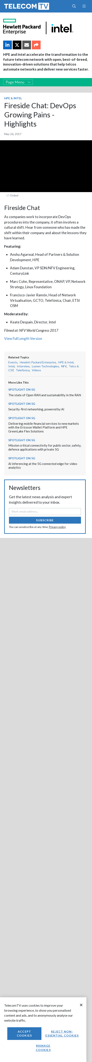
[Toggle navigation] (84, 6)
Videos (36, 370)
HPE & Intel (13, 98)
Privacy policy (57, 527)
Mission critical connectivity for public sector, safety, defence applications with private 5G (44, 447)
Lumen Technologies (45, 366)
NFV (64, 366)
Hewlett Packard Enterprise (38, 362)
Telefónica (23, 370)
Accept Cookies (24, 1033)
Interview (23, 366)
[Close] (81, 1005)
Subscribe (45, 520)
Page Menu (18, 82)
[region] (43, 1029)
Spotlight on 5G (21, 389)
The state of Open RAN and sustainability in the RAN (44, 395)
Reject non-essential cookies (62, 1033)
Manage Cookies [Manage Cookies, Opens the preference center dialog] (43, 1048)
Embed (12, 195)
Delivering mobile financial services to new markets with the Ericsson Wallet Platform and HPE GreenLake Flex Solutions (43, 427)
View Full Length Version (23, 338)
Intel (11, 366)
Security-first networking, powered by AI (36, 409)
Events (12, 362)
